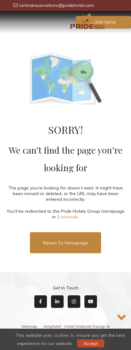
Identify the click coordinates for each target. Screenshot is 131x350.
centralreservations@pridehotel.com (53, 5)
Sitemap (29, 326)
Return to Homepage (65, 243)
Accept (90, 343)
